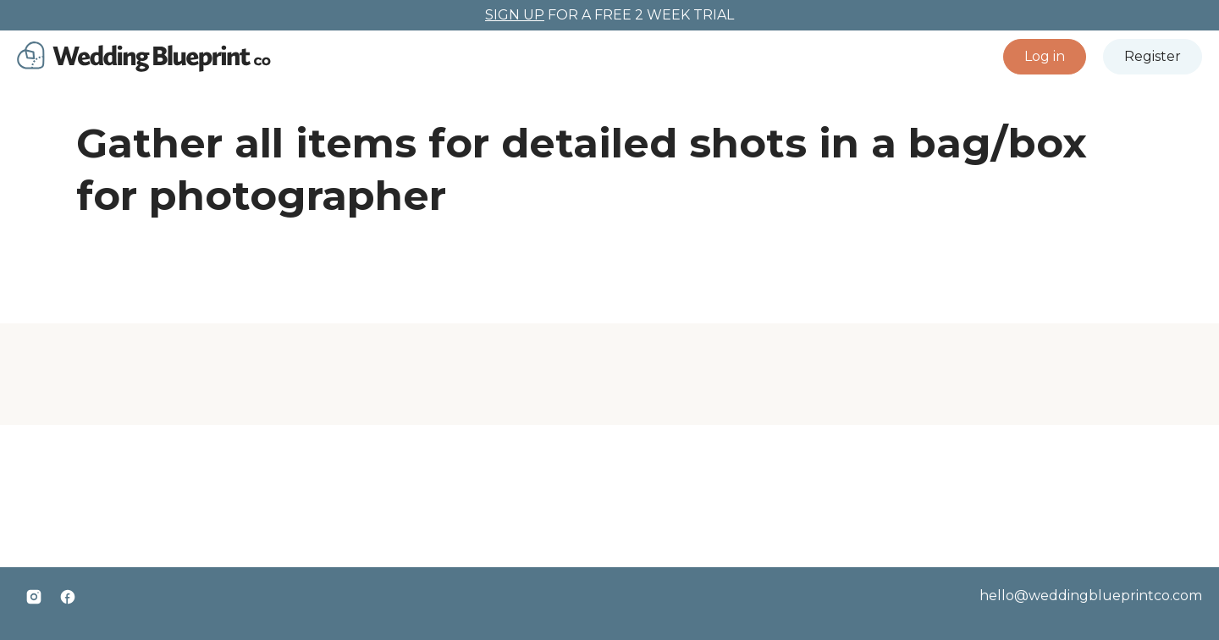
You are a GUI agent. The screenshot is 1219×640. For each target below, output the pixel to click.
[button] (1044, 56)
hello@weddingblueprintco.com (1090, 596)
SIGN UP (514, 15)
